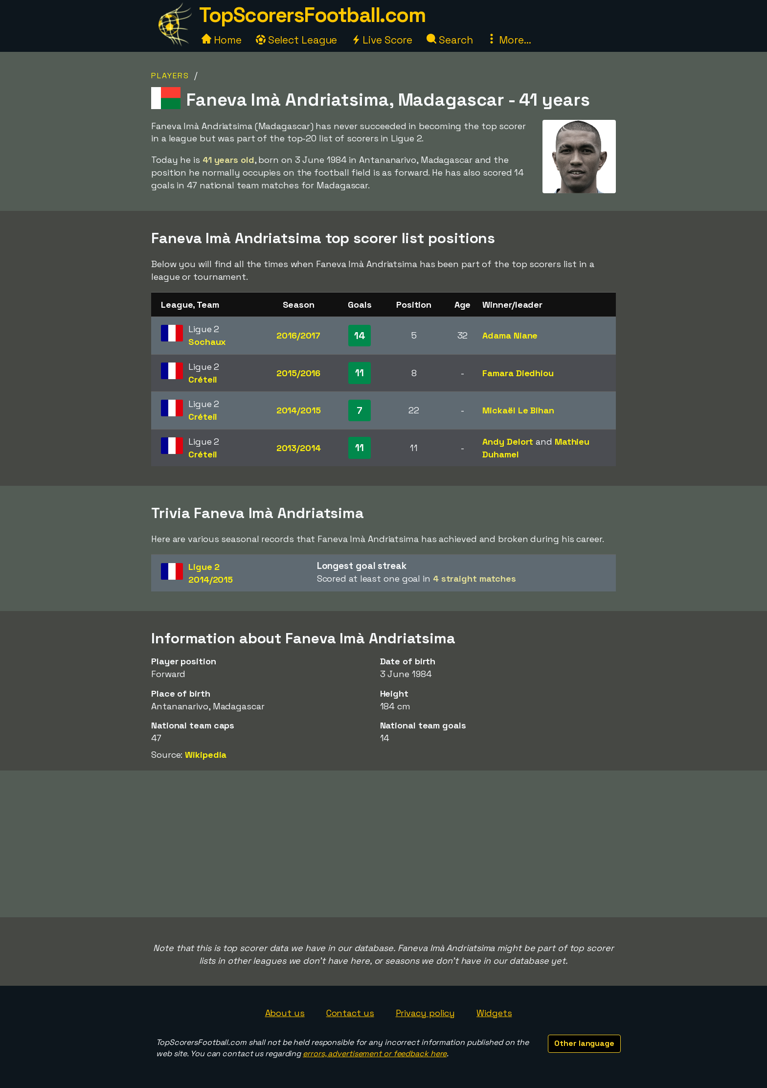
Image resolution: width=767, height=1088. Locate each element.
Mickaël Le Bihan (518, 410)
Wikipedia (205, 754)
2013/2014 (298, 447)
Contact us (350, 1013)
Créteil (202, 379)
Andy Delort (507, 441)
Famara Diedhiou (518, 373)
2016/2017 (298, 335)
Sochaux (207, 341)
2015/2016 (298, 373)
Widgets (494, 1013)
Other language (584, 1043)
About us (285, 1013)
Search (450, 39)
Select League (297, 39)
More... (509, 39)
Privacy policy (425, 1013)
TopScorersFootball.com (312, 15)
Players (170, 75)
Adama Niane (510, 335)
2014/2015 (298, 410)
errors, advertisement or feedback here (375, 1053)
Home (222, 39)
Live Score (381, 39)
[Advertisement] (383, 843)
